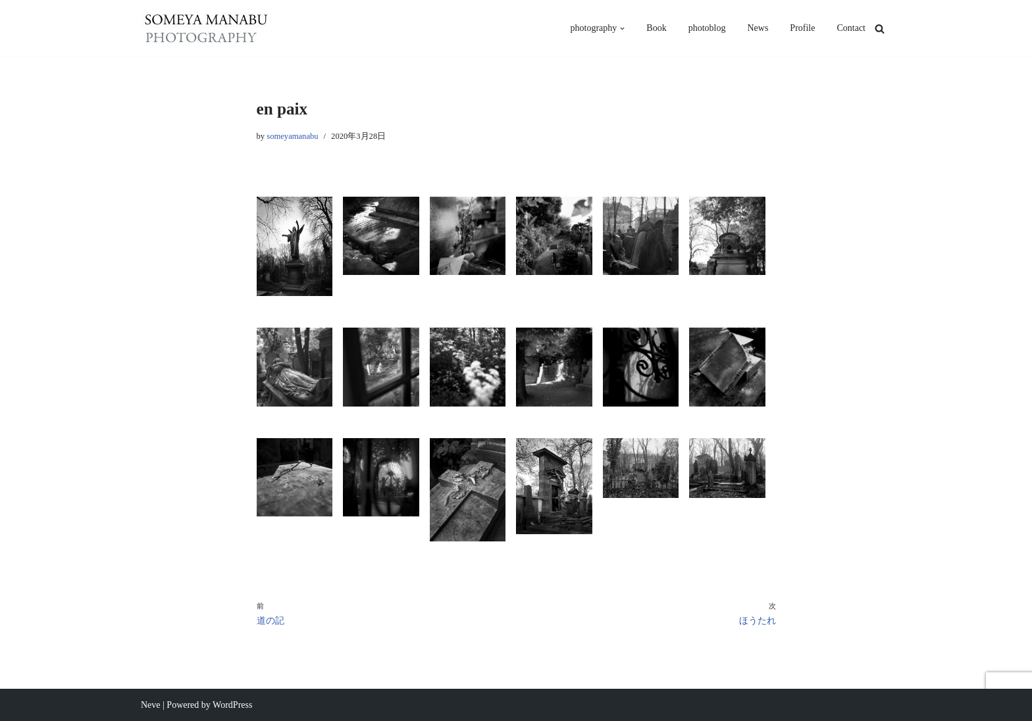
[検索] (880, 29)
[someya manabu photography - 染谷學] (206, 28)
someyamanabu (292, 136)
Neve (151, 705)
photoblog (707, 28)
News (757, 28)
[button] (622, 28)
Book (656, 28)
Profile (802, 28)
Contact (851, 28)
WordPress (232, 705)
